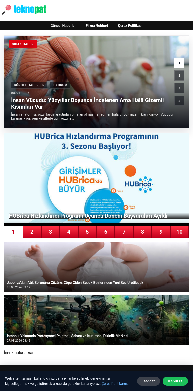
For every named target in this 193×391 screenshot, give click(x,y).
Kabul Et (175, 381)
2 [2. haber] (179, 75)
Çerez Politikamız (115, 384)
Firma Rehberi (97, 26)
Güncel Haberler (63, 26)
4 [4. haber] (179, 101)
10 (179, 232)
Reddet (149, 381)
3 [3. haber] (179, 88)
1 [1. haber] (179, 63)
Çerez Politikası (130, 26)
